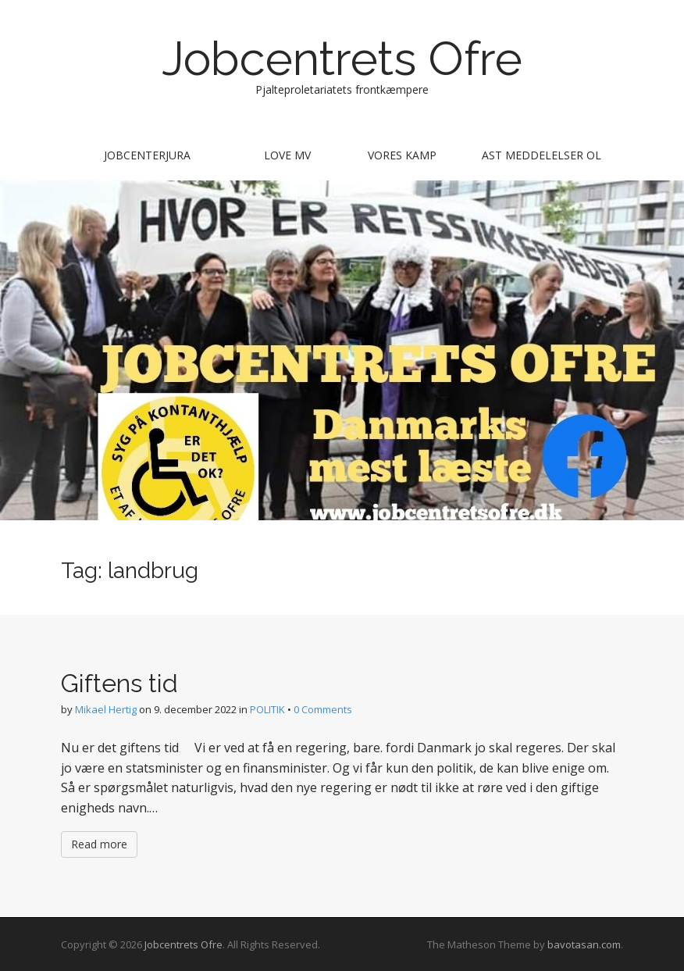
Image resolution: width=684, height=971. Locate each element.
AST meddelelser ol (541, 155)
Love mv (287, 155)
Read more (99, 844)
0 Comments (323, 709)
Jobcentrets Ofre (342, 58)
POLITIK (267, 709)
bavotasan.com (584, 944)
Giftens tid (119, 683)
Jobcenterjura (147, 155)
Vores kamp (402, 155)
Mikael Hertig (106, 709)
